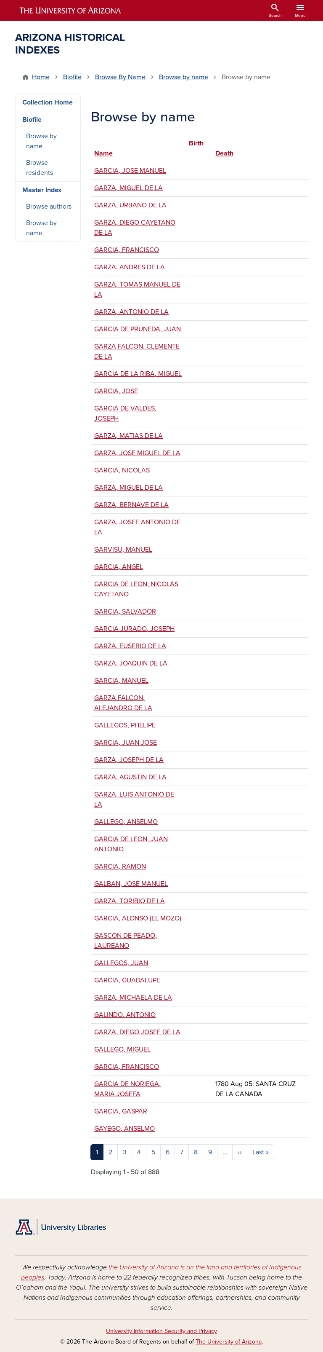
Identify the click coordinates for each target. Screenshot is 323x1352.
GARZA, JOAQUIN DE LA (130, 663)
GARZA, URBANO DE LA (130, 205)
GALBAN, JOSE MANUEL (131, 884)
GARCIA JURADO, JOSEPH (134, 629)
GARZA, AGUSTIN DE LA (130, 777)
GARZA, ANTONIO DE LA (131, 312)
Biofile (72, 77)
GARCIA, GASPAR (120, 1111)
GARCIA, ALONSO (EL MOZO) (137, 918)
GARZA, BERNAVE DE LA (131, 505)
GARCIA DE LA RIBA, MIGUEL (138, 374)
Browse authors (48, 206)
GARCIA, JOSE (116, 391)
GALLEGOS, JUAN (121, 963)
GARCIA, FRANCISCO (126, 250)
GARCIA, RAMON (120, 866)
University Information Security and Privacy (161, 1331)
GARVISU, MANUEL (123, 549)
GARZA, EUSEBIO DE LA (130, 646)
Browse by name (183, 77)
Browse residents (39, 167)
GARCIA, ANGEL (118, 567)
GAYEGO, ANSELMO (124, 1128)
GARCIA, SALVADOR (125, 611)
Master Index (41, 190)
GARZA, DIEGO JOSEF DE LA (137, 1032)
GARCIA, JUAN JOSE (125, 742)
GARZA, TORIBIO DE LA (129, 901)
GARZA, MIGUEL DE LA (128, 188)
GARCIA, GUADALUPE (127, 980)
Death (224, 153)
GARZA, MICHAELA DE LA (133, 997)
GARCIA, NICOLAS (122, 470)
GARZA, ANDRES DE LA (129, 267)
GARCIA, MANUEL (121, 680)
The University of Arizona (229, 1341)
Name (103, 153)
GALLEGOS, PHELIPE (125, 725)
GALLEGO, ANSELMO (126, 822)
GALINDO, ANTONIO (125, 1015)
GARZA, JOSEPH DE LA (129, 760)
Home (41, 77)
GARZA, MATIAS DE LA (128, 436)
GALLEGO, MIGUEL (122, 1049)
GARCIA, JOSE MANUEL (130, 170)
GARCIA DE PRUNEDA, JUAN (137, 329)
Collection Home (47, 102)
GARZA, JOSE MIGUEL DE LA (137, 453)
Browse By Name (120, 77)
